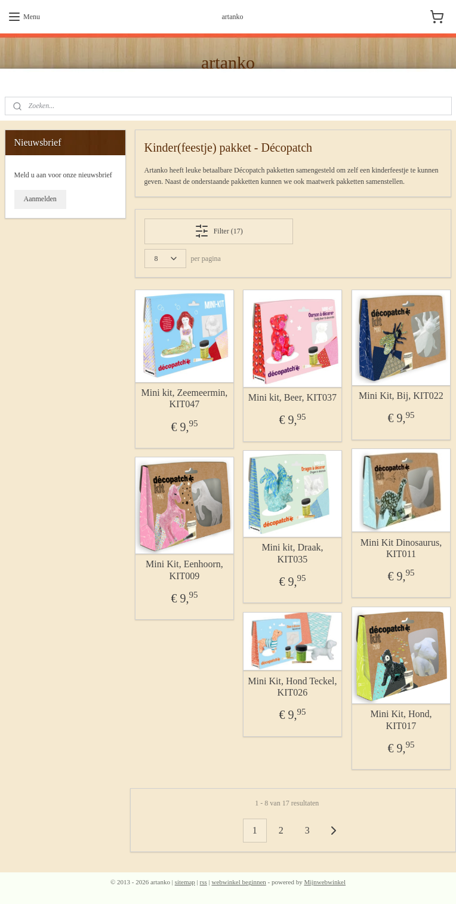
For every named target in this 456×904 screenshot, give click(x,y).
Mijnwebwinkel (325, 881)
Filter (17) (219, 231)
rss (203, 881)
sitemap (185, 881)
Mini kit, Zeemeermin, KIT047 (184, 398)
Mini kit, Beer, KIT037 (292, 397)
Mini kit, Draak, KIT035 (292, 553)
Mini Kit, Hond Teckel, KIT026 (292, 686)
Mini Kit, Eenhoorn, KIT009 (184, 569)
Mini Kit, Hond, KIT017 (401, 719)
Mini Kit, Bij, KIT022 (401, 395)
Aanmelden (40, 199)
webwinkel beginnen (239, 881)
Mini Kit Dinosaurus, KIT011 (401, 547)
